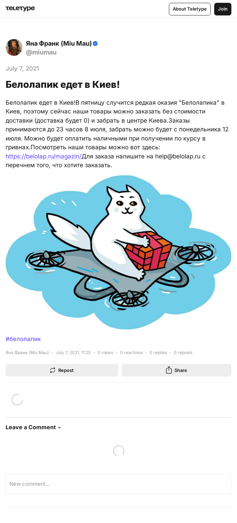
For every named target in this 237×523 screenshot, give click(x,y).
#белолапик (23, 338)
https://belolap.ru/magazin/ (43, 156)
